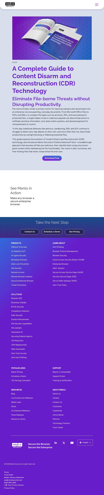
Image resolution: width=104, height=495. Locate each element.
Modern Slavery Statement (14, 477)
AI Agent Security (18, 255)
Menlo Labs (16, 402)
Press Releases (17, 415)
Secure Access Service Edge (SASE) (68, 272)
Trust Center (58, 427)
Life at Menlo (58, 415)
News (13, 406)
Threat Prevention (18, 285)
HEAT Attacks (58, 268)
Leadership (57, 410)
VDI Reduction (17, 340)
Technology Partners (61, 423)
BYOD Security (17, 307)
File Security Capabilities (21, 323)
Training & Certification (62, 380)
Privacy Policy (9, 488)
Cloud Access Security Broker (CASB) (68, 260)
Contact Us (30, 232)
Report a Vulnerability (62, 372)
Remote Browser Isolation (21, 276)
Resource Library (18, 419)
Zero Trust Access (19, 353)
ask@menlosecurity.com (13, 480)
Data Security (17, 315)
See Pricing (74, 232)
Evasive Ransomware (20, 319)
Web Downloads (18, 349)
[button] (96, 5)
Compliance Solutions (20, 311)
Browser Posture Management (65, 251)
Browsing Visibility (18, 302)
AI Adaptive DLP (18, 251)
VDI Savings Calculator (20, 380)
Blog (13, 394)
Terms (6, 472)
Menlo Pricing (17, 372)
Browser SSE (16, 298)
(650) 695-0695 (10, 483)
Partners (56, 419)
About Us (56, 394)
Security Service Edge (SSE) (64, 276)
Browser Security (60, 255)
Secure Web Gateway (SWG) (65, 281)
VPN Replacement (19, 345)
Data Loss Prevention (20, 264)
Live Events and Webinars (22, 398)
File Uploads (16, 328)
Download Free (52, 158)
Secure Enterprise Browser (22, 281)
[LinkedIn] (55, 443)
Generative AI (17, 332)
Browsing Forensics (19, 260)
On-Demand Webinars (20, 410)
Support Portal (59, 376)
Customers (57, 406)
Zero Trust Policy (60, 285)
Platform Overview (19, 247)
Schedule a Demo (52, 232)
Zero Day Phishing (19, 357)
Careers (56, 398)
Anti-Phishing (58, 247)
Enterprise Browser (60, 264)
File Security (16, 268)
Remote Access (17, 272)
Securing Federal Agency (21, 336)
